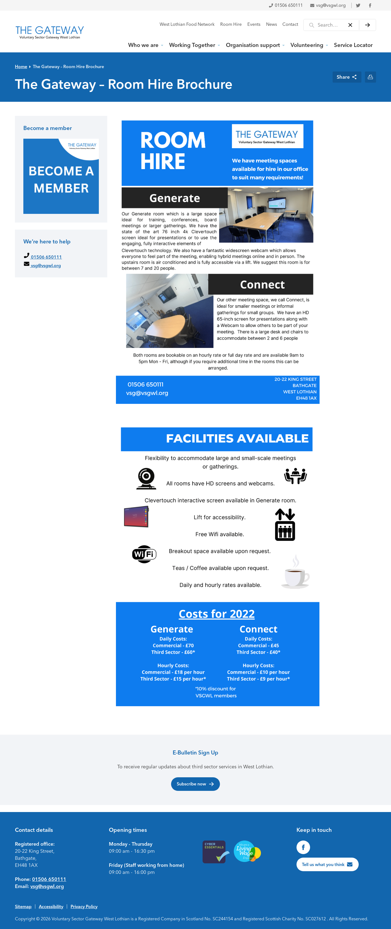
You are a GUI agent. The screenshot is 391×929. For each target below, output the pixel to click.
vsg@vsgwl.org (328, 5)
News (271, 24)
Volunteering (307, 45)
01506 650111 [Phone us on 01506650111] (49, 879)
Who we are (143, 45)
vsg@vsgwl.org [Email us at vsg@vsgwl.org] (47, 886)
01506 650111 (286, 5)
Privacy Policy (84, 906)
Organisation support (253, 45)
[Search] (367, 25)
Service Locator (353, 45)
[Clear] (350, 25)
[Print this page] (370, 77)
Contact (290, 24)
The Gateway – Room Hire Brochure (68, 66)
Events (253, 24)
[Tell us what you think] (328, 864)
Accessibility (51, 906)
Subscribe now (196, 784)
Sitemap (23, 906)
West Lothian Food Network (187, 24)
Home (21, 66)
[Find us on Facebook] (303, 847)
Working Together (192, 45)
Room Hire (231, 24)
